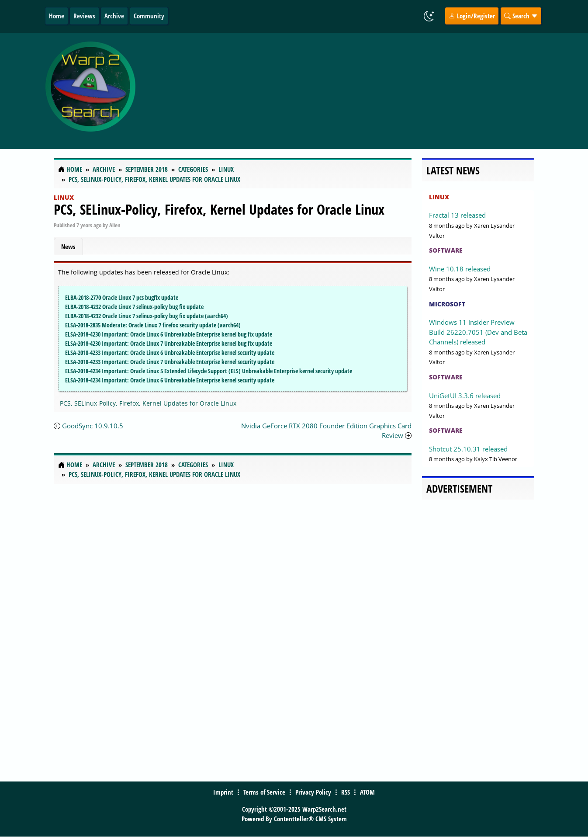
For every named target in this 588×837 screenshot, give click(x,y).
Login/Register (472, 15)
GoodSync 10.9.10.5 (92, 425)
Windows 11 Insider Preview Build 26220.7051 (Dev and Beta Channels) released (478, 332)
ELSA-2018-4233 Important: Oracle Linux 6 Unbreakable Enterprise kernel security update (169, 352)
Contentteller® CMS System (310, 818)
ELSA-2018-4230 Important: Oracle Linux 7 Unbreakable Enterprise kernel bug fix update (168, 343)
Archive (114, 15)
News (68, 246)
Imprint (223, 792)
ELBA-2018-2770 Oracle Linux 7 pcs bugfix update (121, 297)
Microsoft (447, 304)
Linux (64, 197)
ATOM (367, 792)
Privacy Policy (313, 792)
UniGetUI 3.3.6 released (465, 395)
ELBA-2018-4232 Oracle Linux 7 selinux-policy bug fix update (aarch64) (146, 316)
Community (149, 15)
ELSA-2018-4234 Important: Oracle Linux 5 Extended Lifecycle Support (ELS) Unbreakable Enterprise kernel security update (208, 371)
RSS (345, 792)
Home (56, 15)
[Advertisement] (352, 91)
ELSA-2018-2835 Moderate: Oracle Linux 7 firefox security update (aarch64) (153, 325)
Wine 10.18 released (460, 268)
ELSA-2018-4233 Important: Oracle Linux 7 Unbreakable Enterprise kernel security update (169, 362)
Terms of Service (264, 792)
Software (446, 250)
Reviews (84, 15)
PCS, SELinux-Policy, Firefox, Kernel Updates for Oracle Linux (219, 209)
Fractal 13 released (457, 215)
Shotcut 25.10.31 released (468, 449)
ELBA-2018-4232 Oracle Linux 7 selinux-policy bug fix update (134, 306)
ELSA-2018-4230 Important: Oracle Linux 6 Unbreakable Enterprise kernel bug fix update (168, 334)
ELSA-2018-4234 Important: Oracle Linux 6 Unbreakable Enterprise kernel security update (169, 380)
